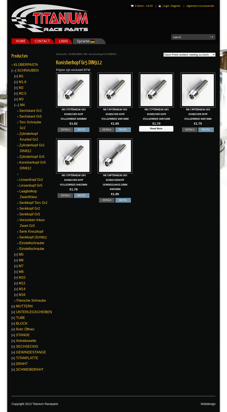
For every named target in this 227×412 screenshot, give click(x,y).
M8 (21, 272)
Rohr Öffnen (25, 329)
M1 (21, 76)
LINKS (63, 41)
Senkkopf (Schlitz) (33, 237)
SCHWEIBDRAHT (30, 369)
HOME (21, 41)
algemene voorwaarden (200, 5)
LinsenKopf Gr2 (31, 180)
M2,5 (22, 93)
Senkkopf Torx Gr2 (33, 203)
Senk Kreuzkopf (31, 231)
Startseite (61, 54)
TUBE (20, 318)
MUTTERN (24, 306)
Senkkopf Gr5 (29, 214)
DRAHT (22, 364)
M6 (21, 260)
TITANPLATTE (27, 358)
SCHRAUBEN (75, 54)
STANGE (23, 335)
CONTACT (42, 41)
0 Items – (144, 5)
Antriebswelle (26, 341)
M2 (21, 87)
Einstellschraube (31, 243)
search (177, 37)
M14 (22, 289)
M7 (21, 266)
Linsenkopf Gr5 (31, 185)
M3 (21, 99)
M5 (21, 254)
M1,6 (22, 82)
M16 (22, 295)
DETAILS (65, 129)
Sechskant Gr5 (30, 116)
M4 (85, 54)
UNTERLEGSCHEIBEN (34, 312)
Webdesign (208, 404)
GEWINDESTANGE (31, 352)
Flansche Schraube (31, 300)
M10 (22, 277)
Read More (156, 128)
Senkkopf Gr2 (29, 208)
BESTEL (82, 129)
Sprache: (87, 41)
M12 (22, 283)
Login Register (172, 5)
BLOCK (21, 323)
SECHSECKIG (27, 346)
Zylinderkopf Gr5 (31, 156)
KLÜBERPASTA (26, 64)
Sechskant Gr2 (30, 110)
